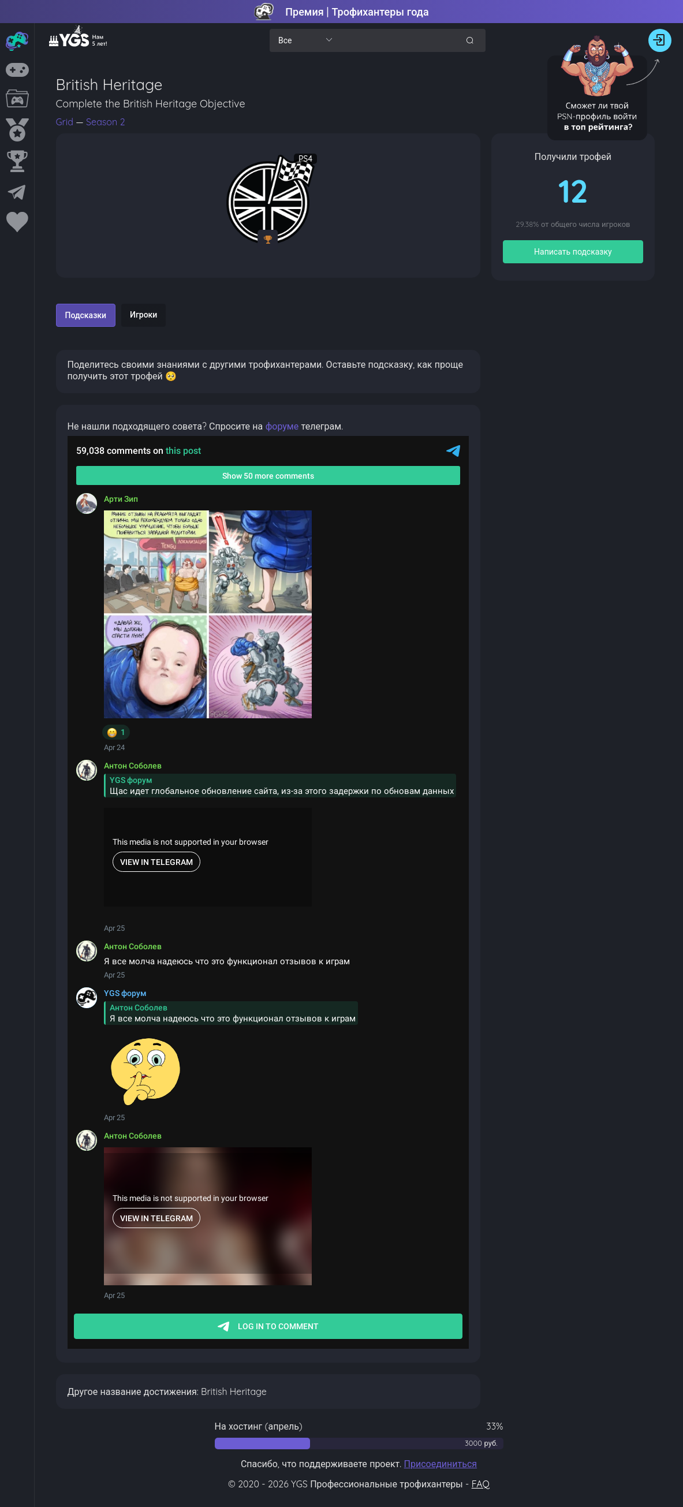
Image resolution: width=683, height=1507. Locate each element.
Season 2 (105, 122)
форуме (282, 426)
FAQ (481, 1484)
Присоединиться (440, 1463)
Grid (66, 122)
